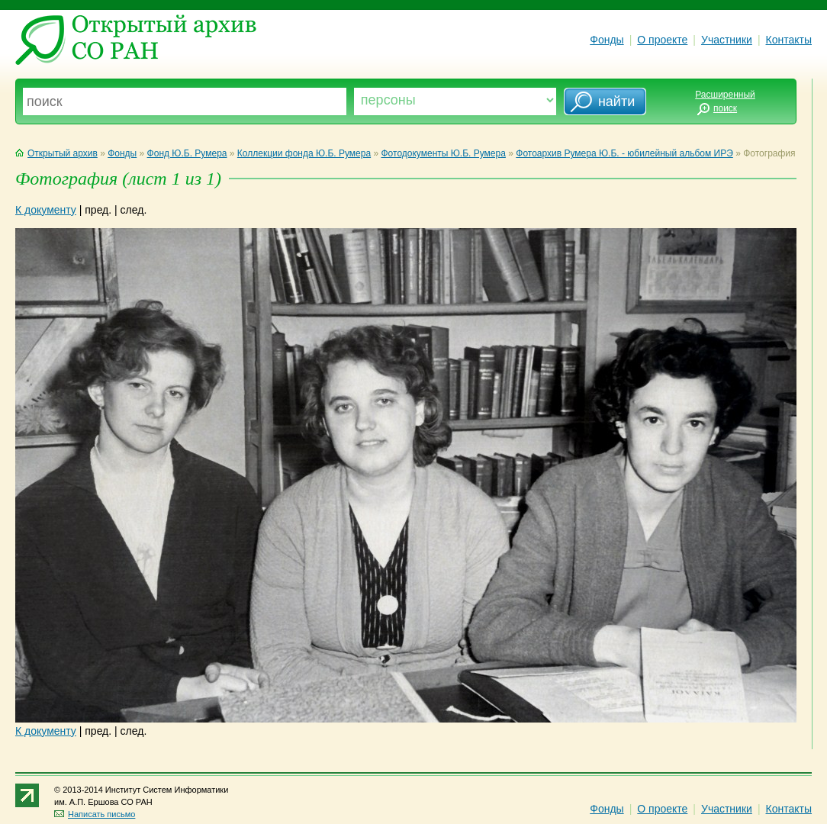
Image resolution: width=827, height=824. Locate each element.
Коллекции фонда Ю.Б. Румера (304, 153)
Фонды (606, 40)
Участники (726, 40)
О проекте (662, 40)
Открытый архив (56, 153)
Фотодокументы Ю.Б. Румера (443, 153)
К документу (45, 210)
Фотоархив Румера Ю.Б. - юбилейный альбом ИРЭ (624, 153)
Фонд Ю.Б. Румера (187, 153)
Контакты (789, 40)
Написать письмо (94, 814)
